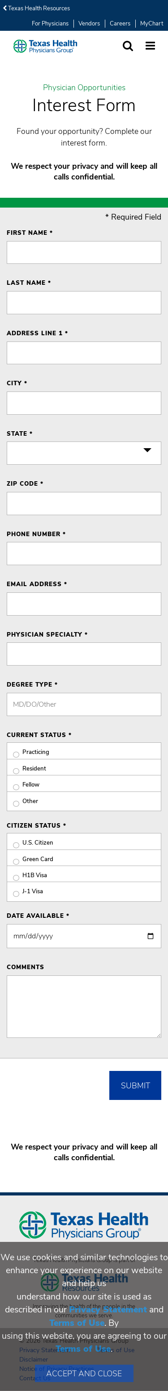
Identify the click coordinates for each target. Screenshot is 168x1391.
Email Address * (37, 584)
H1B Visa (27, 875)
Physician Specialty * (47, 635)
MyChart (151, 24)
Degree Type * (32, 685)
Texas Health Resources (36, 8)
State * (20, 434)
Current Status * (39, 735)
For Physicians (50, 24)
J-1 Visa (25, 891)
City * (17, 383)
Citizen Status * (36, 826)
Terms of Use (76, 1323)
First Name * (30, 233)
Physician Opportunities (84, 88)
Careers (120, 24)
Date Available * (38, 916)
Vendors (89, 24)
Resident (26, 769)
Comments (25, 967)
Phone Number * (36, 534)
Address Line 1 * (37, 333)
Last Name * (29, 283)
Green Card (30, 859)
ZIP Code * (25, 484)
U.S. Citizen (30, 843)
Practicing (28, 752)
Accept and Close (84, 1373)
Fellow (23, 785)
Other (22, 801)
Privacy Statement (108, 1310)
